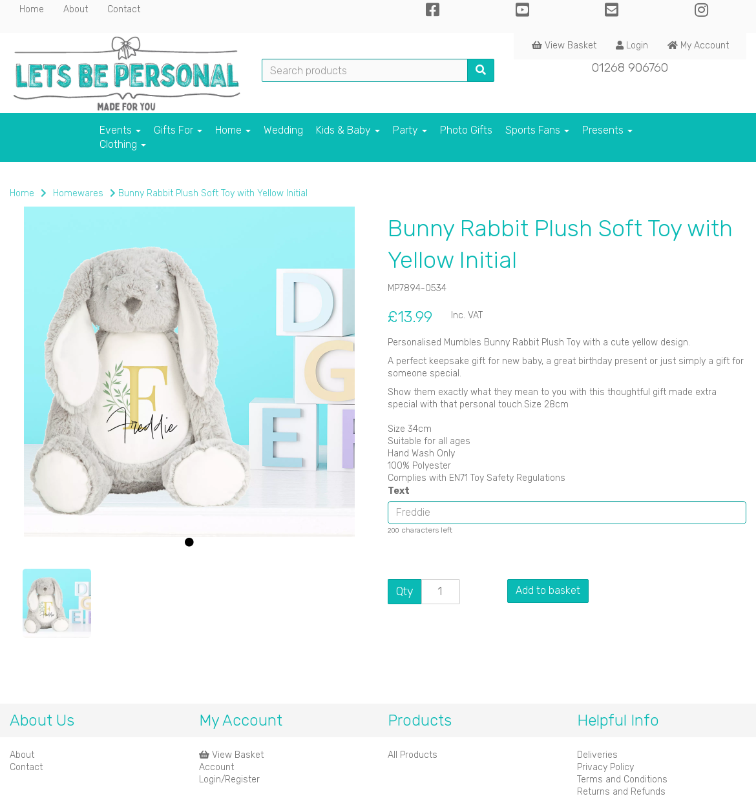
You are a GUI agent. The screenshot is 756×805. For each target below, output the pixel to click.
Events (120, 130)
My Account (698, 45)
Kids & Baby (348, 130)
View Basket (564, 45)
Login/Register (229, 779)
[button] (43, 469)
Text (399, 490)
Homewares (78, 193)
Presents (607, 130)
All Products (412, 754)
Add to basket (548, 590)
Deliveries (597, 754)
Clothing (123, 144)
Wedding (283, 130)
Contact (123, 9)
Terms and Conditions (622, 779)
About (75, 9)
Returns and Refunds (621, 791)
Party (410, 130)
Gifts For (178, 130)
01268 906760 (630, 67)
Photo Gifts (466, 130)
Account (216, 767)
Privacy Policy (605, 767)
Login (632, 45)
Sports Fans (537, 130)
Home (31, 9)
